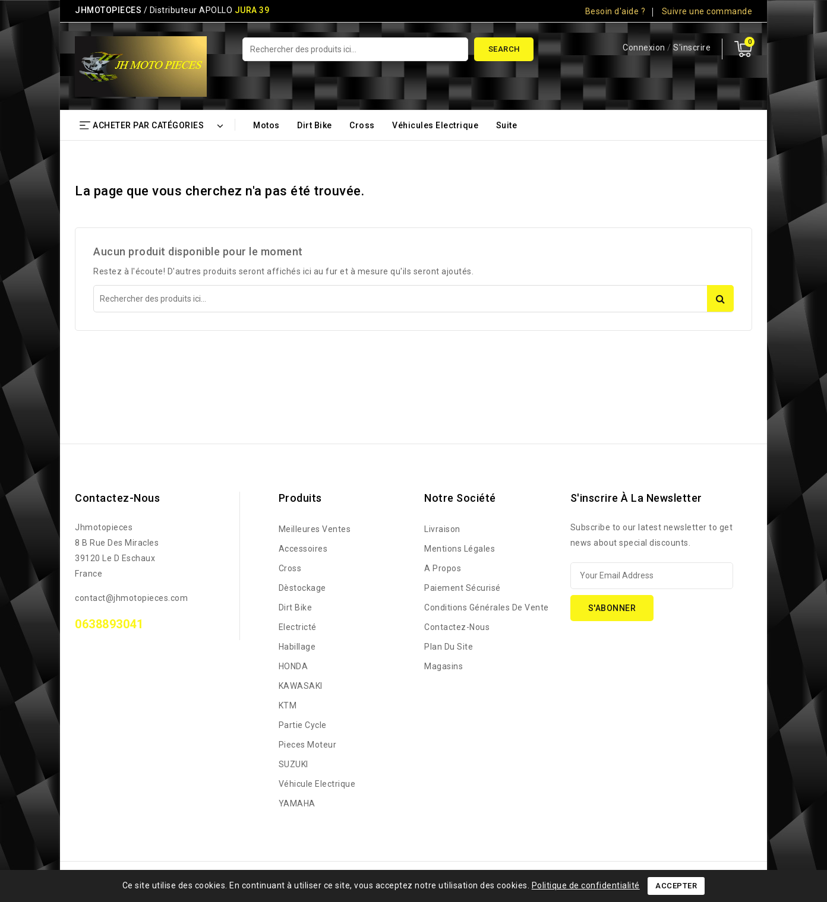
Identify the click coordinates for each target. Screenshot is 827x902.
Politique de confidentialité (586, 885)
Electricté (298, 627)
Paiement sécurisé (462, 588)
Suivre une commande (707, 11)
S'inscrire (692, 47)
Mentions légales (459, 548)
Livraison (442, 529)
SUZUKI (293, 764)
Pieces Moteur (308, 744)
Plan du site (448, 646)
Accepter (676, 885)
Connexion (645, 47)
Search (504, 49)
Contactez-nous (117, 498)
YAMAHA (297, 803)
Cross (362, 125)
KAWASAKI (301, 686)
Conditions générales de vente (486, 607)
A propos (442, 568)
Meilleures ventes (315, 529)
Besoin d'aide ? (615, 11)
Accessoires (303, 548)
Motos (266, 125)
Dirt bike (314, 125)
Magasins (443, 666)
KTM (288, 705)
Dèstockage (302, 588)
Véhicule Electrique (317, 784)
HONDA (293, 666)
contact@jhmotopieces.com (131, 598)
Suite (506, 125)
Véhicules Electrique (435, 125)
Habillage (297, 646)
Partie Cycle (303, 725)
